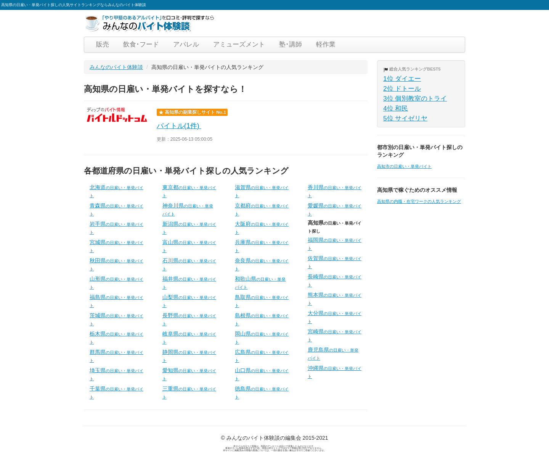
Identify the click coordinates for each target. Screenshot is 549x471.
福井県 (189, 282)
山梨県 (189, 301)
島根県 (262, 319)
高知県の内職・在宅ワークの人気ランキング (419, 201)
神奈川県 (187, 209)
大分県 (334, 317)
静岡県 (189, 356)
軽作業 (326, 44)
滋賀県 (262, 191)
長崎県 (334, 280)
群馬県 (116, 356)
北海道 (116, 191)
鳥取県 (262, 301)
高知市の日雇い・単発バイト (404, 166)
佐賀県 (334, 262)
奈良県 (262, 264)
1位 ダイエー (402, 78)
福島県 (116, 301)
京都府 (262, 209)
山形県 (116, 282)
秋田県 (116, 264)
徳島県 (262, 392)
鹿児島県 (333, 353)
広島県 (262, 356)
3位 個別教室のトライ (415, 98)
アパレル (186, 44)
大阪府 (262, 228)
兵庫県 (262, 246)
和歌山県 (260, 282)
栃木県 (116, 337)
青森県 (116, 209)
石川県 (189, 264)
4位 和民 (395, 108)
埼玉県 (116, 374)
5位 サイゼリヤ (405, 118)
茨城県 (116, 319)
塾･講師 (290, 44)
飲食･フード (141, 44)
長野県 (189, 319)
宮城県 (116, 246)
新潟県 (189, 228)
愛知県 (189, 374)
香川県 (334, 191)
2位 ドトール (402, 88)
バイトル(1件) (179, 126)
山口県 (262, 374)
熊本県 (334, 298)
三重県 (189, 392)
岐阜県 (189, 337)
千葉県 (116, 392)
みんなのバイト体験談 (116, 67)
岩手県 (116, 228)
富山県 (189, 246)
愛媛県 (334, 209)
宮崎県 (334, 335)
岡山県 (262, 337)
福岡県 (334, 244)
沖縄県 (334, 372)
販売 (102, 44)
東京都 (189, 191)
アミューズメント (239, 44)
